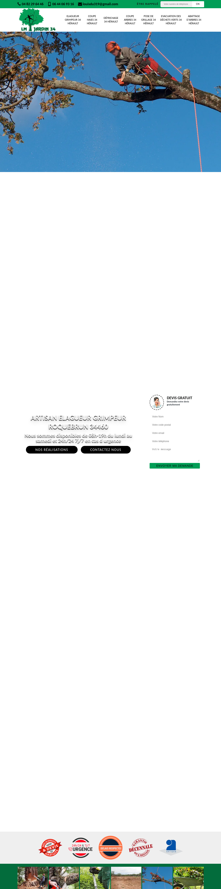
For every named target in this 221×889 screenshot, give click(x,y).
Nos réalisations (51, 450)
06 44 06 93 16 (60, 4)
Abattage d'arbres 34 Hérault (194, 19)
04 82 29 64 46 (30, 4)
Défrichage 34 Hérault (111, 19)
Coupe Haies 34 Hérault (92, 19)
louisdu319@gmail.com (98, 4)
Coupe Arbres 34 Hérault (130, 19)
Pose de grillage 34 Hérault (148, 19)
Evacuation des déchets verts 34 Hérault (171, 19)
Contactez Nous (105, 450)
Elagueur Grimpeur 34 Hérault (73, 19)
